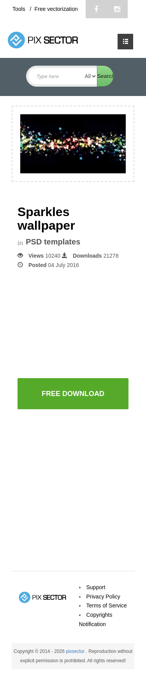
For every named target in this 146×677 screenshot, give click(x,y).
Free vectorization (55, 9)
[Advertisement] (82, 322)
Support (96, 587)
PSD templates (53, 242)
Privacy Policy (103, 596)
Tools (19, 9)
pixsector (76, 651)
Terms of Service (106, 605)
